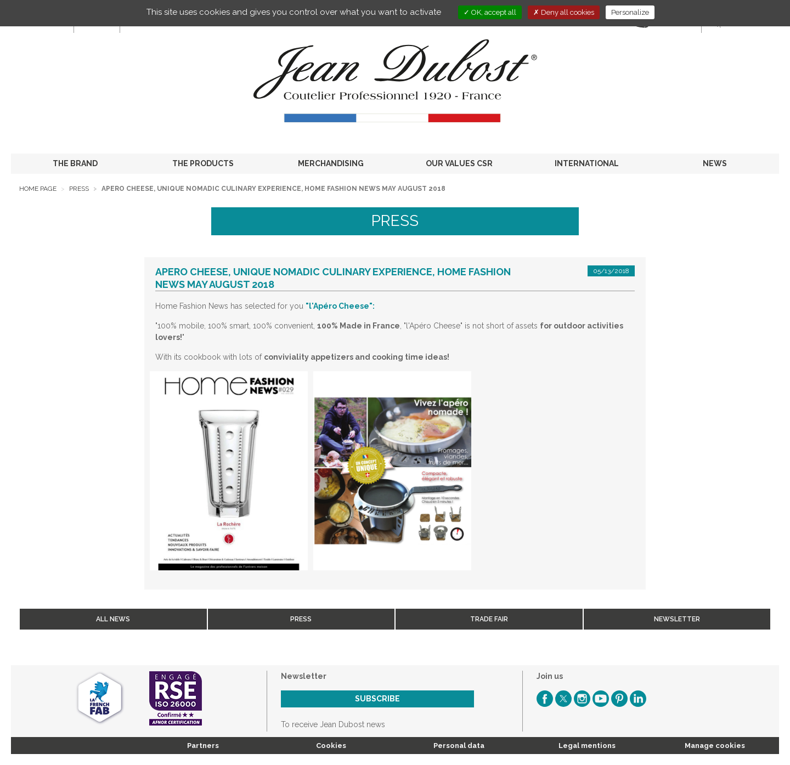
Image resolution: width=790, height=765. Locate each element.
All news (113, 619)
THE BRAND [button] (75, 163)
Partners (203, 745)
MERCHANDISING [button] (331, 163)
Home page (38, 188)
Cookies (331, 745)
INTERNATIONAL (587, 163)
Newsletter (677, 619)
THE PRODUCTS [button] (203, 163)
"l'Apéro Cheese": (340, 306)
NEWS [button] (715, 163)
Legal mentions (587, 745)
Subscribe (377, 698)
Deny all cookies (563, 12)
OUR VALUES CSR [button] (459, 163)
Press (79, 188)
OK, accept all (490, 12)
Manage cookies (715, 745)
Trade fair (489, 619)
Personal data (458, 745)
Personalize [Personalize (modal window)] (630, 12)
